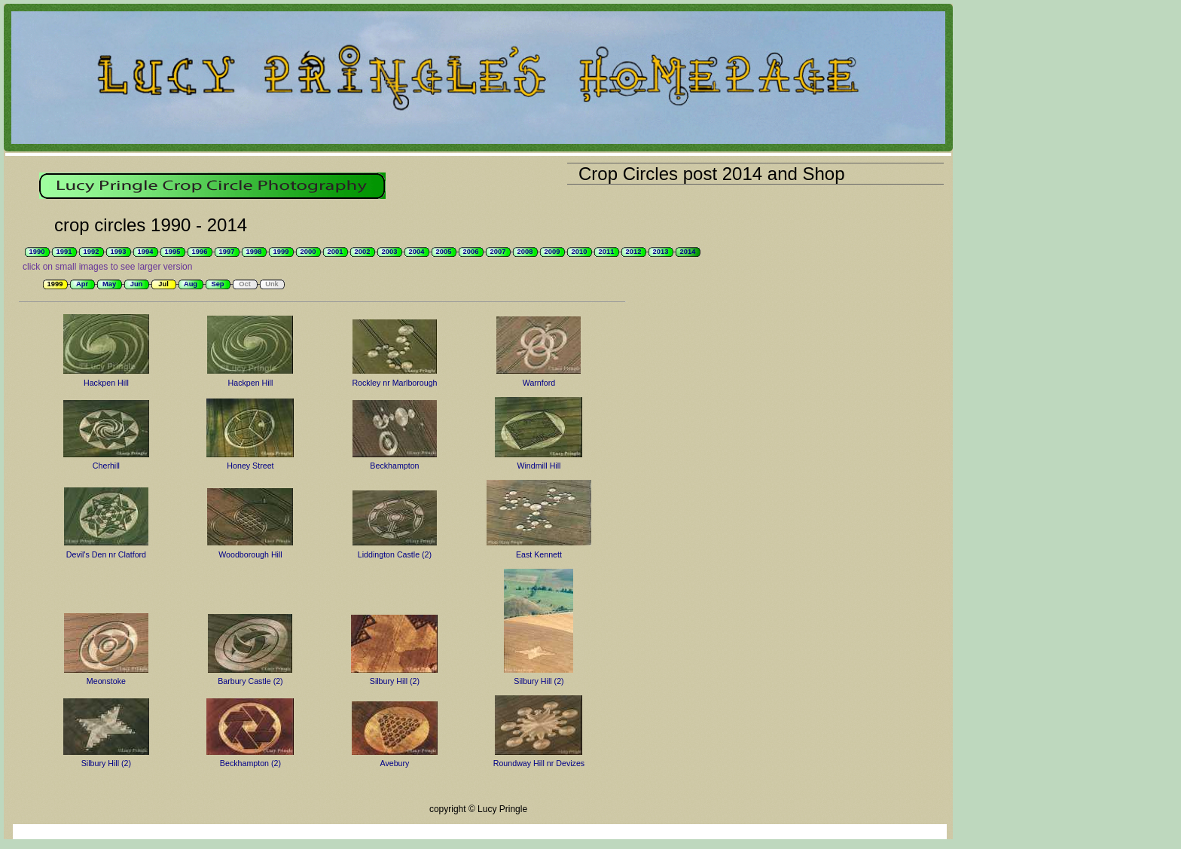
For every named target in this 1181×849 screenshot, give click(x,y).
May (109, 284)
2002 (363, 251)
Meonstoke (106, 681)
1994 (146, 251)
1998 (254, 251)
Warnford (539, 382)
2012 (634, 251)
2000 (308, 251)
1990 (37, 251)
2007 (498, 251)
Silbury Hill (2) (395, 681)
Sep (217, 284)
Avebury (394, 763)
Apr (82, 284)
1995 (173, 251)
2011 (607, 251)
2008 (525, 251)
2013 (661, 251)
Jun (136, 284)
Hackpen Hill (106, 382)
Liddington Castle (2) (395, 554)
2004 (417, 251)
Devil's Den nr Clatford (106, 554)
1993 (119, 251)
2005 (444, 251)
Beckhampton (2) (250, 763)
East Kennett (539, 554)
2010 (579, 251)
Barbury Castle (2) (250, 681)
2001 (335, 251)
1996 (200, 251)
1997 (227, 251)
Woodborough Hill (250, 554)
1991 (64, 251)
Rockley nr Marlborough (394, 382)
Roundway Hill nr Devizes (538, 763)
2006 (471, 251)
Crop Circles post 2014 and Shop (711, 173)
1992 (91, 251)
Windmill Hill (538, 465)
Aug (190, 284)
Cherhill (106, 465)
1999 (281, 251)
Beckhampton (394, 465)
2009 (552, 251)
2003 (390, 251)
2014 (688, 251)
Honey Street (250, 465)
